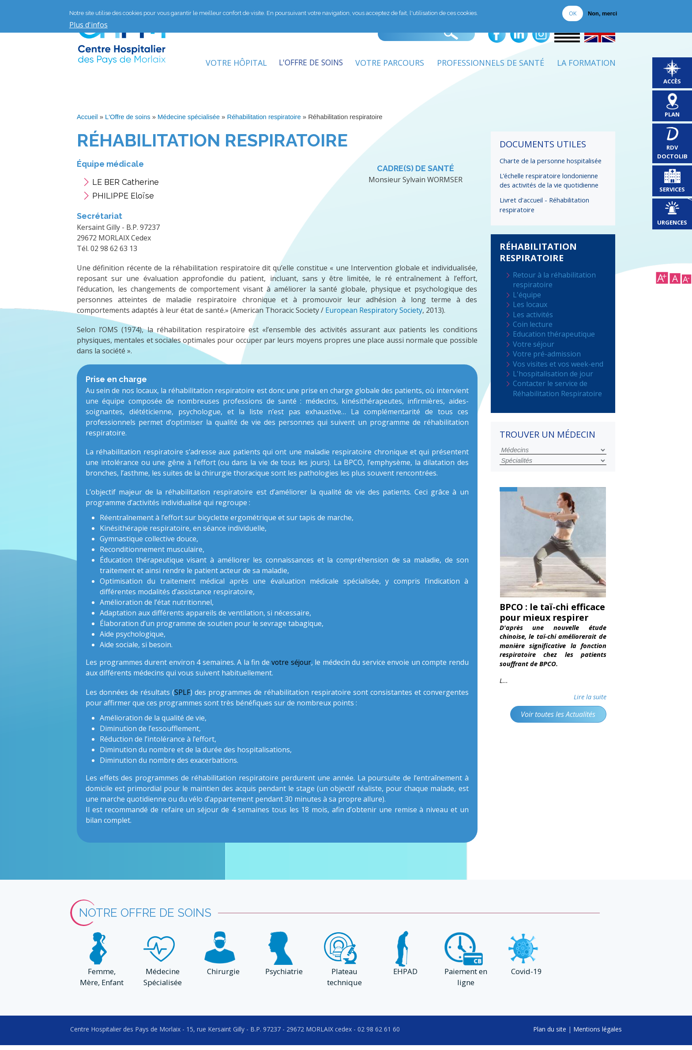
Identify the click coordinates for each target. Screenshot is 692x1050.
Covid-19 (525, 976)
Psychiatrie (282, 976)
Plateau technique (343, 982)
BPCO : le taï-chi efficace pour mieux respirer (544, 617)
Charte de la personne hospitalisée (551, 162)
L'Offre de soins (127, 119)
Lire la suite (590, 708)
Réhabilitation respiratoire (265, 119)
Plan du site (549, 1033)
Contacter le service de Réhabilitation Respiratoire (557, 388)
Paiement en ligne (464, 982)
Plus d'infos (88, 25)
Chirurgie (222, 976)
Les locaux (530, 305)
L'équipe (527, 295)
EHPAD (403, 976)
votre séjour (291, 664)
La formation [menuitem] (586, 65)
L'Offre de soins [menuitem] (308, 65)
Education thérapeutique (554, 334)
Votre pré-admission (547, 354)
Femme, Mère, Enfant (100, 982)
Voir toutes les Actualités (557, 726)
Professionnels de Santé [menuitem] (490, 65)
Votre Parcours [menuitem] (389, 65)
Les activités (533, 314)
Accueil (87, 119)
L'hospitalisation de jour (553, 374)
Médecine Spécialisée (161, 982)
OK (572, 13)
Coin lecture (533, 325)
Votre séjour (533, 344)
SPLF (182, 693)
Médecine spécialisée (189, 119)
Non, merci (602, 13)
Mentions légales (597, 1033)
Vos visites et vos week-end (558, 364)
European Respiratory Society (374, 312)
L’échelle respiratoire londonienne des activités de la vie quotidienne (549, 182)
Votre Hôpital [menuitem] (230, 65)
